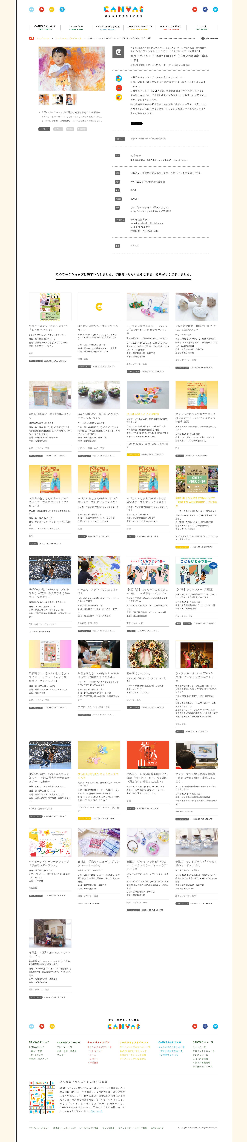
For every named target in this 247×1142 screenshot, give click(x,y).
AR (30, 624)
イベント (180, 456)
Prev (42, 68)
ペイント (58, 129)
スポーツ (38, 624)
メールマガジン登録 (89, 1128)
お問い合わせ (157, 1128)
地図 (80, 359)
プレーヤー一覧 (64, 1047)
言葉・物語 (132, 623)
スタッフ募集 (108, 1128)
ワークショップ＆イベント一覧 (135, 1047)
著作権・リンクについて (64, 1128)
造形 (145, 364)
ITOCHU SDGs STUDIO (138, 444)
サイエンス (92, 707)
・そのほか (93, 1063)
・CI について (36, 1055)
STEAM (81, 707)
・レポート (93, 1059)
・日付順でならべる (168, 1055)
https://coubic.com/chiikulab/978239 (148, 139)
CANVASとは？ (37, 1047)
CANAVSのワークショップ (133, 1051)
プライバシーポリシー (39, 1128)
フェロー (61, 1055)
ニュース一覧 (199, 1047)
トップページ (42, 38)
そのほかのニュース (203, 1067)
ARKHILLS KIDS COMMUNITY (190, 536)
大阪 (86, 359)
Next (100, 68)
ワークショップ (35, 361)
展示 (178, 624)
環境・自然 (93, 448)
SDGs (155, 444)
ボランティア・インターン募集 (132, 1128)
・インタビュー (95, 1051)
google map (180, 160)
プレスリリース (200, 1055)
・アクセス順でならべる (170, 1051)
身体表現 (82, 129)
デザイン (137, 364)
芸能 (177, 448)
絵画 (31, 353)
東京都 (70, 129)
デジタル (189, 811)
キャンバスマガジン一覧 (100, 1047)
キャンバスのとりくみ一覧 (171, 1047)
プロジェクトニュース (204, 1051)
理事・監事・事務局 (67, 1051)
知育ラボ (136, 155)
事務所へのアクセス (39, 1059)
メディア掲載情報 (201, 1063)
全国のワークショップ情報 (133, 1055)
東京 (162, 444)
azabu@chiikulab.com (150, 223)
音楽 (184, 724)
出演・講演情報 (200, 1059)
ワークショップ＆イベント (68, 38)
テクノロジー (50, 624)
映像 (51, 809)
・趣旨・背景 (35, 1051)
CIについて (97, 1111)
